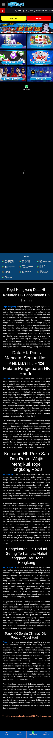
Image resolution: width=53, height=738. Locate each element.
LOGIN (38, 18)
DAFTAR (13, 18)
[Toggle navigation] (4, 4)
